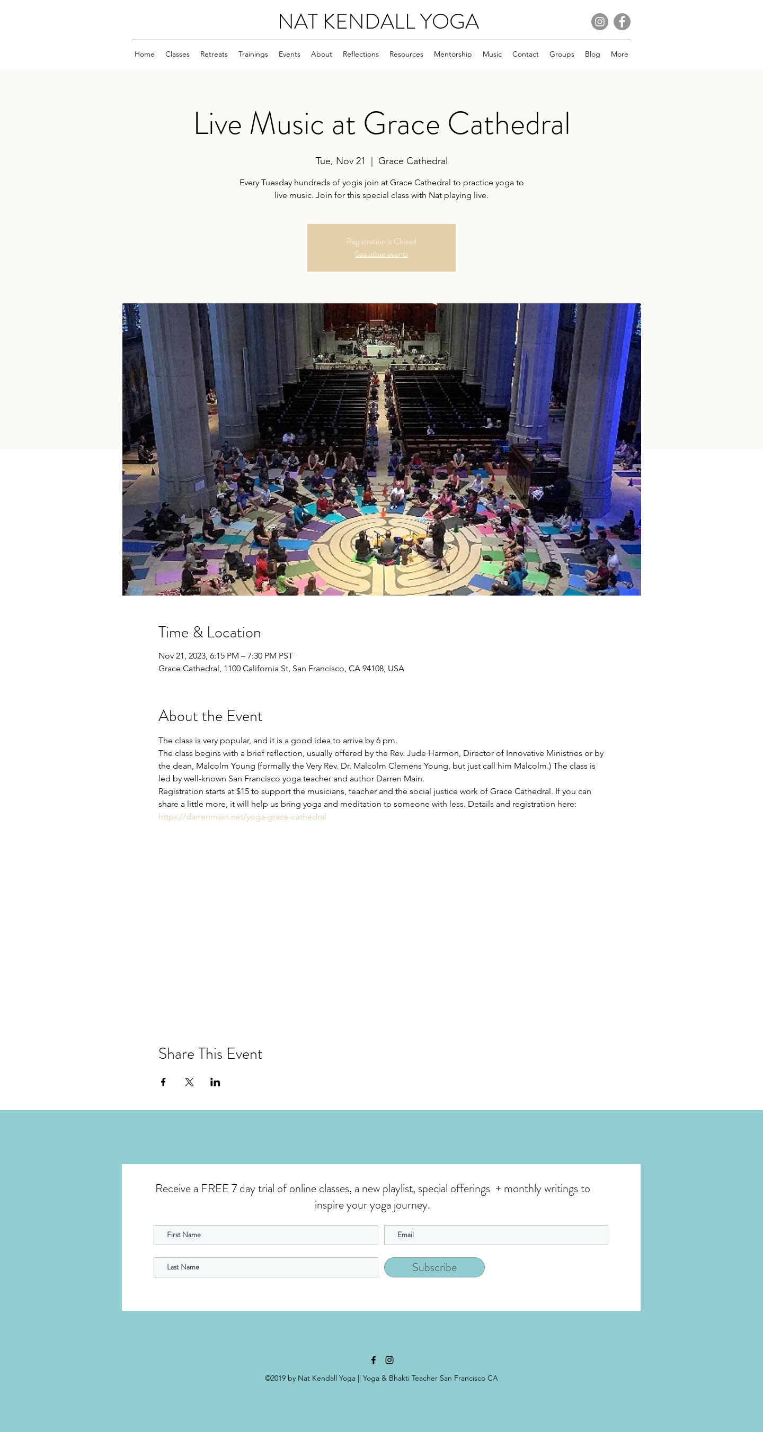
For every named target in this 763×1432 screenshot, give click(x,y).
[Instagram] (599, 21)
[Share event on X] (189, 1082)
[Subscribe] (434, 1267)
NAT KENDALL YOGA (378, 21)
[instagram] (389, 1360)
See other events (381, 254)
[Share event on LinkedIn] (215, 1082)
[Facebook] (622, 21)
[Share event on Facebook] (163, 1082)
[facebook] (373, 1360)
